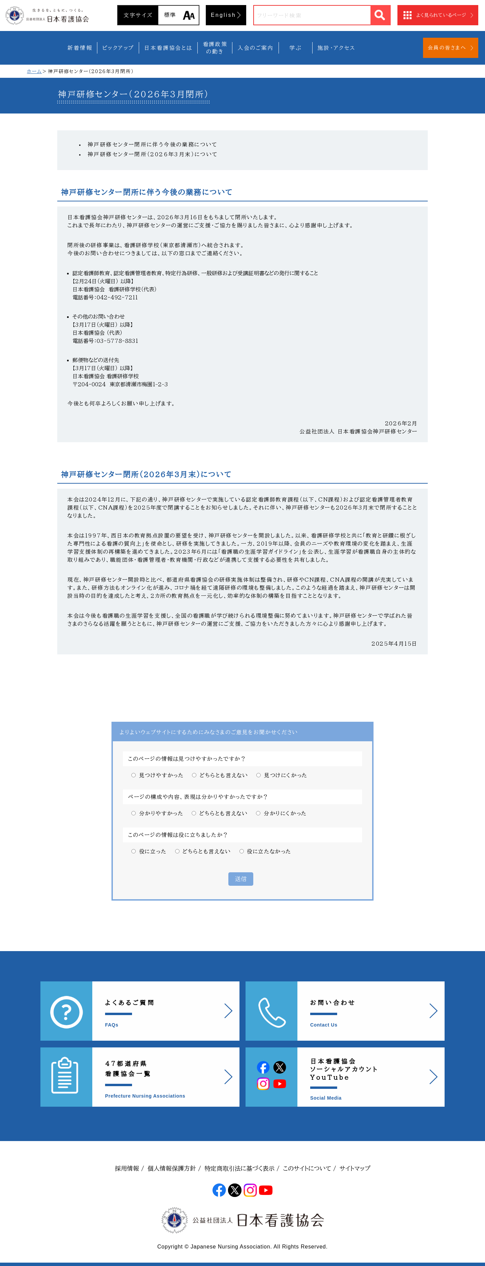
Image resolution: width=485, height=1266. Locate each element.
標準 (170, 15)
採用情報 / (129, 1168)
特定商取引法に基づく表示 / (242, 1168)
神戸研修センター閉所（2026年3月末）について (155, 154)
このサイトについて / (309, 1168)
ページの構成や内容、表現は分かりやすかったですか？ (198, 797)
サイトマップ (355, 1168)
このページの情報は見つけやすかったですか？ (187, 758)
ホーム (34, 71)
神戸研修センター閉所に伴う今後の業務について (153, 144)
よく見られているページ (441, 15)
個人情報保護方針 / (174, 1168)
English (223, 15)
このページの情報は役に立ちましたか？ (178, 835)
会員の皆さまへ (447, 47)
